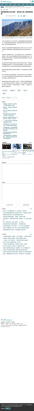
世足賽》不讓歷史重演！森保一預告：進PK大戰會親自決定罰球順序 (16, 227)
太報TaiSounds (6, 2)
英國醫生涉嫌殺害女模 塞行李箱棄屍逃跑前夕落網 (14, 7)
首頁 (1, 9)
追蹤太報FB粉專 (26, 204)
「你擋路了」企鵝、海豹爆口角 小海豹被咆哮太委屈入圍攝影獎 (15, 240)
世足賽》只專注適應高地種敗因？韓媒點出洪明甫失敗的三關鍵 (15, 249)
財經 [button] (10, 4)
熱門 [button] (2, 4)
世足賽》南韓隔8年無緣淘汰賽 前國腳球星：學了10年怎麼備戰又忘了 (16, 248)
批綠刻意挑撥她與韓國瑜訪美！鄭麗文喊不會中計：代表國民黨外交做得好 (17, 212)
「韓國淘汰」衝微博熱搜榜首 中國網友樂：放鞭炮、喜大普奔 (15, 244)
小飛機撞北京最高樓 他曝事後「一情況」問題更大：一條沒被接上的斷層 (17, 236)
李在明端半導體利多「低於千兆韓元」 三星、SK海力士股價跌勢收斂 (16, 225)
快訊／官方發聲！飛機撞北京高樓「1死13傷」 (12, 242)
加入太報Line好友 (9, 204)
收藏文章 (8, 97)
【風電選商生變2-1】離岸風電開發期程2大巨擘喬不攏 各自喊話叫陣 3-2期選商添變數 (10, 129)
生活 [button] (19, 4)
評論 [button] (27, 4)
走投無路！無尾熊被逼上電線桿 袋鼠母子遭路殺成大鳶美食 (14, 238)
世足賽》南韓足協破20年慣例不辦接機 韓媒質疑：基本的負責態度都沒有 (17, 251)
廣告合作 (18, 323)
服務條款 (13, 322)
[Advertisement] (10, 267)
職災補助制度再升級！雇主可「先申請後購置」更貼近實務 (14, 229)
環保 (7, 9)
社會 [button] (23, 4)
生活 (4, 9)
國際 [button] (15, 4)
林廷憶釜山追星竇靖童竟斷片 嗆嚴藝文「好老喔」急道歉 (14, 216)
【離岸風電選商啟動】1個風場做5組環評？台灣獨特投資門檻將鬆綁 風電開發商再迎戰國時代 (10, 137)
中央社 (15, 15)
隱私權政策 (8, 322)
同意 (7, 408)
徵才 (22, 323)
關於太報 (14, 323)
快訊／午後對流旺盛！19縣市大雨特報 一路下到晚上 (13, 222)
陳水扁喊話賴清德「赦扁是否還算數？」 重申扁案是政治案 (14, 224)
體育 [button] (31, 4)
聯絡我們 (2, 323)
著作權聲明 (3, 322)
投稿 (10, 323)
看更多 (30, 142)
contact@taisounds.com (5, 326)
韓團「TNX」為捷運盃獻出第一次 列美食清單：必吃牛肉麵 (14, 210)
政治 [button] (6, 4)
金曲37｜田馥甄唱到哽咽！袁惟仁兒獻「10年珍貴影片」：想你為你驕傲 (16, 253)
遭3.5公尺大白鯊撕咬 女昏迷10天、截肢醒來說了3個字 (14, 246)
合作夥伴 (6, 323)
